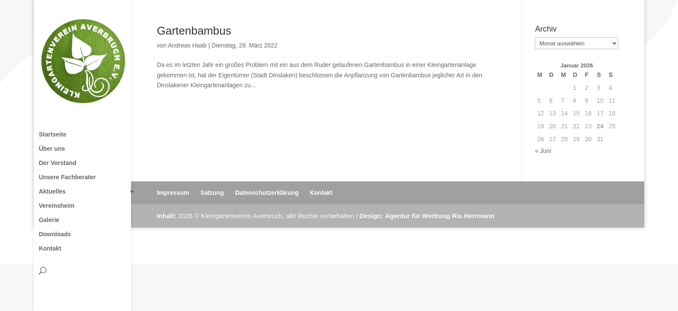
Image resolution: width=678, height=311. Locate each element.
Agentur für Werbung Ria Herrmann (439, 215)
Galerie (49, 220)
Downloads (55, 234)
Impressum (173, 192)
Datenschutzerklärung (267, 192)
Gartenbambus (194, 30)
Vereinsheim (57, 206)
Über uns (52, 149)
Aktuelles (52, 191)
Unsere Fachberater (67, 177)
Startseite (53, 134)
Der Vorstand (58, 163)
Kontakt (50, 248)
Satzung (212, 192)
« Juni (543, 150)
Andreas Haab (187, 45)
